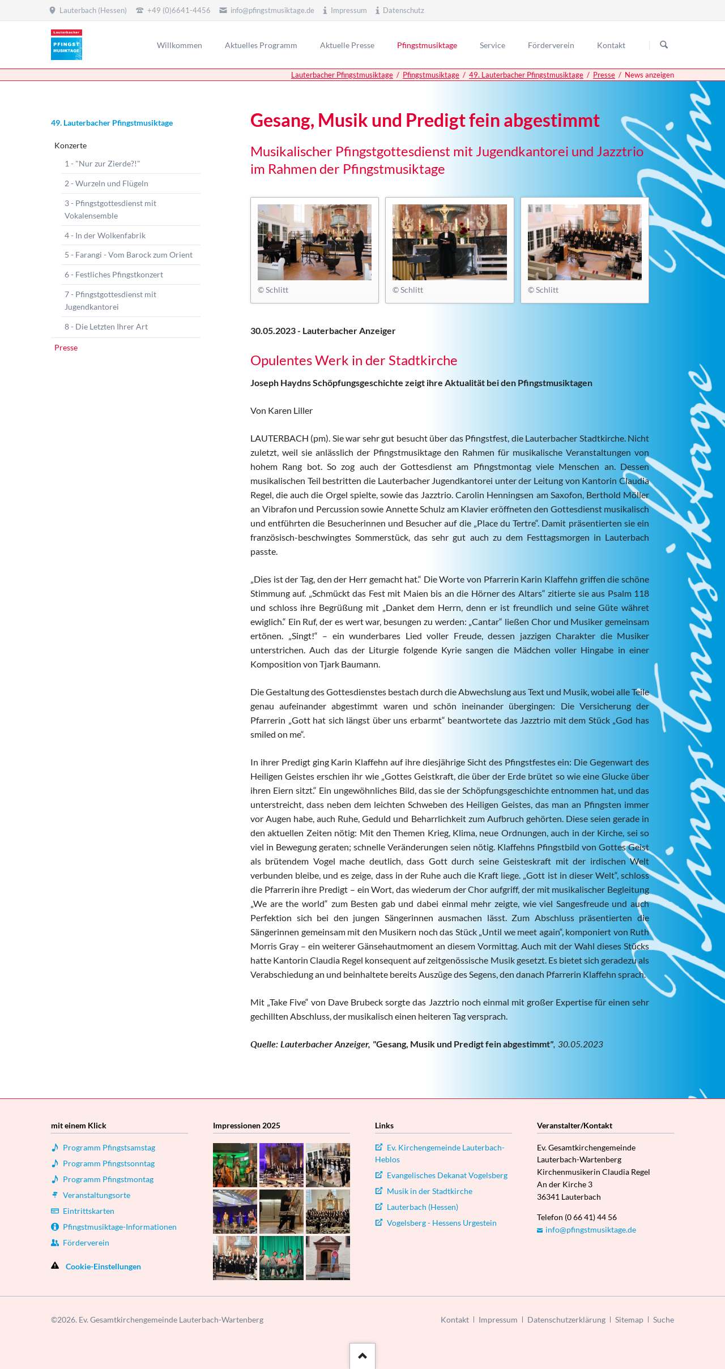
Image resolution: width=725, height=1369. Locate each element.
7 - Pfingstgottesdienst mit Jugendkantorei (110, 300)
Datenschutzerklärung (566, 1319)
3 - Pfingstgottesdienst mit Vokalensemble (110, 209)
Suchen (663, 45)
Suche (663, 1319)
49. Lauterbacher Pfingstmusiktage (526, 74)
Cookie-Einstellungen (103, 1266)
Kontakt (455, 1319)
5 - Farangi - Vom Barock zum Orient (129, 254)
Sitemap (629, 1319)
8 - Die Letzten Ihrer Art (106, 326)
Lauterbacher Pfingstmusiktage (342, 74)
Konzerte (70, 145)
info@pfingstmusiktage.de (590, 1229)
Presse (604, 74)
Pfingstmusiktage (431, 74)
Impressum (498, 1319)
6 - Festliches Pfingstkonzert (114, 274)
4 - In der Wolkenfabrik (105, 235)
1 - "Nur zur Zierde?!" (102, 163)
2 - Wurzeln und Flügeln (106, 183)
